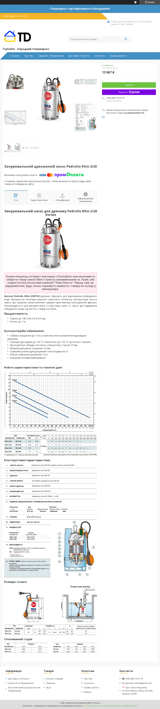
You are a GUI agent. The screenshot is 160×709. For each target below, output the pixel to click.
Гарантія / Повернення (51, 56)
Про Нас (28, 56)
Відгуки (87, 691)
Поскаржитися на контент (97, 705)
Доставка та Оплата (18, 678)
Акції (48, 687)
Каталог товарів (54, 678)
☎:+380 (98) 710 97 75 (132, 678)
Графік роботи (118, 56)
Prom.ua (96, 702)
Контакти (99, 56)
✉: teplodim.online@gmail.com (137, 683)
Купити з (129, 92)
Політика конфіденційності (125, 705)
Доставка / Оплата (78, 56)
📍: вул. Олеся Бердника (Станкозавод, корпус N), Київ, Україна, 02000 (137, 690)
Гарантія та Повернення (21, 683)
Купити (129, 84)
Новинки (50, 683)
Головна (14, 56)
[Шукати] (125, 39)
